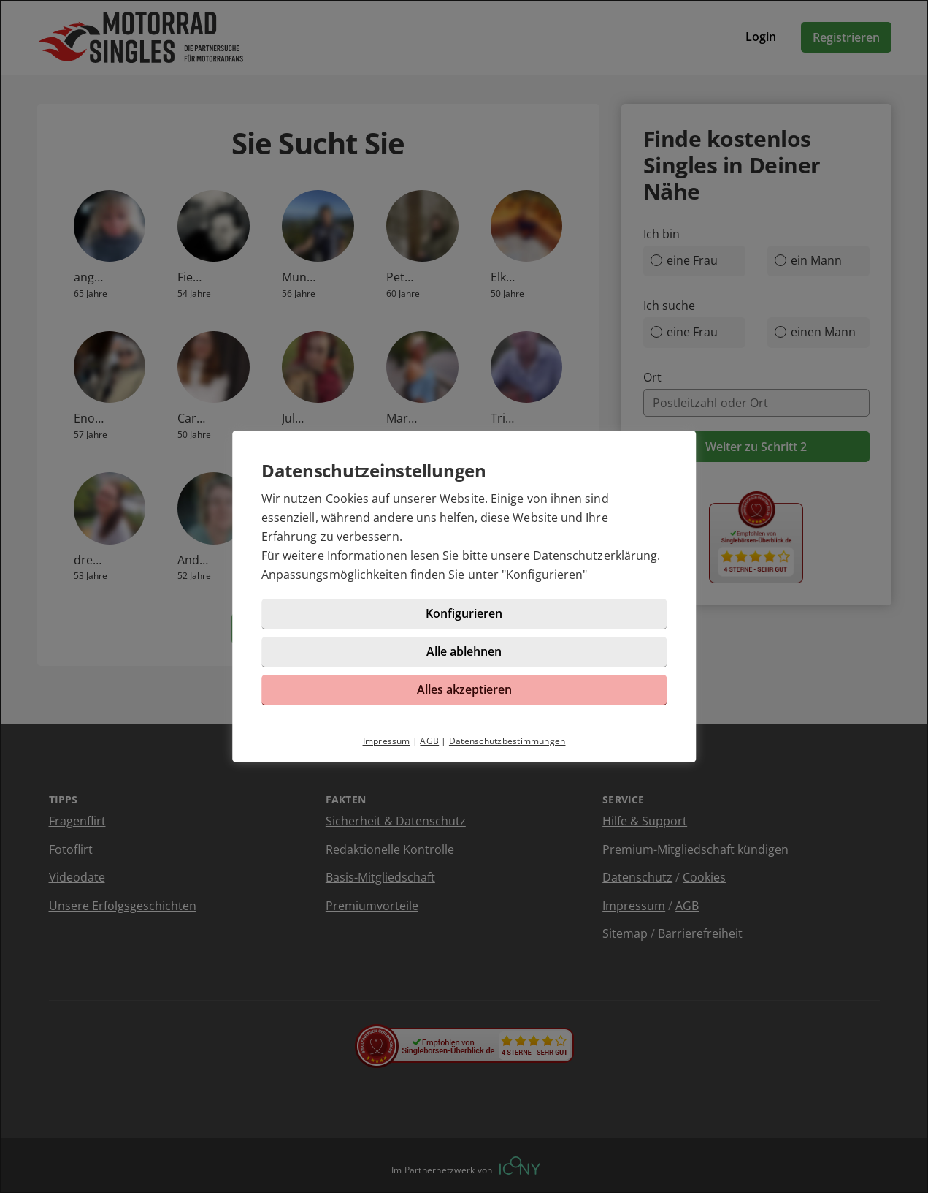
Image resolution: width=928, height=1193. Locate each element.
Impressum (386, 741)
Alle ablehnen (464, 651)
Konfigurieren (544, 575)
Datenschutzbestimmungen (507, 741)
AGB (429, 741)
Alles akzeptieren (464, 689)
